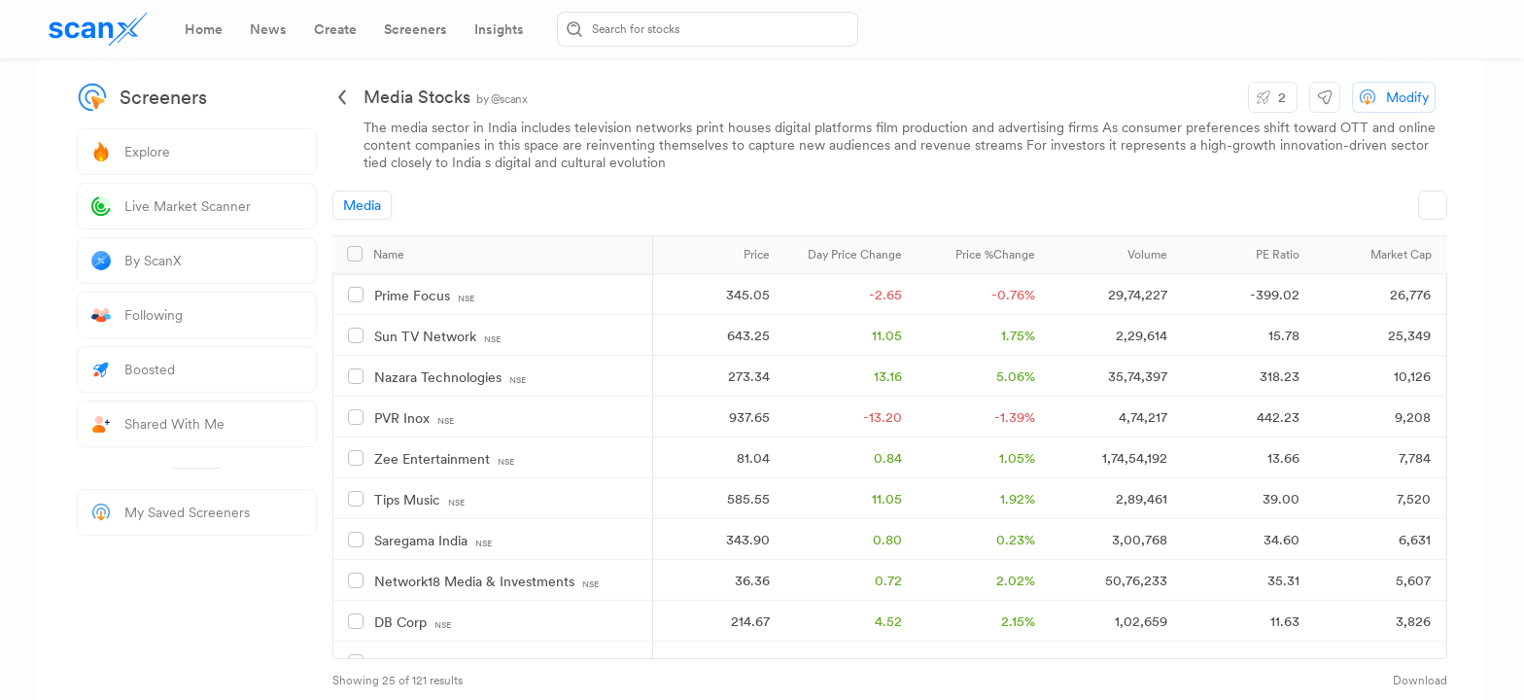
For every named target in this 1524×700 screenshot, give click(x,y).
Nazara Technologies (450, 377)
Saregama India (433, 541)
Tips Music (419, 500)
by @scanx (501, 99)
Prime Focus (424, 296)
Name (388, 255)
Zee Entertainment (444, 459)
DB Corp (412, 622)
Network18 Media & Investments (486, 582)
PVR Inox (414, 418)
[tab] (204, 29)
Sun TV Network (437, 337)
